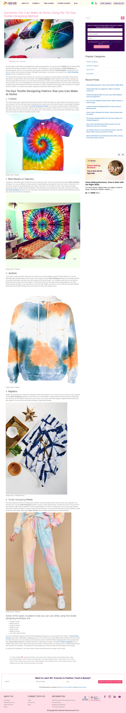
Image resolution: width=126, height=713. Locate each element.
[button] (105, 3)
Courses (36, 3)
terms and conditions (115, 42)
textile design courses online (26, 661)
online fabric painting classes (50, 659)
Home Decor (90, 69)
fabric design (39, 657)
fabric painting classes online (65, 657)
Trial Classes (49, 3)
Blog (76, 3)
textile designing (39, 661)
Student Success (64, 3)
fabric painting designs (16, 659)
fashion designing (66, 642)
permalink (40, 663)
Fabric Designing (16, 657)
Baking (97, 193)
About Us (25, 3)
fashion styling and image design (32, 659)
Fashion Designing (92, 62)
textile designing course (51, 661)
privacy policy (107, 44)
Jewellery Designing (92, 65)
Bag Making (90, 73)
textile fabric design (29, 663)
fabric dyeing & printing (50, 657)
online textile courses (64, 659)
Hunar (24, 61)
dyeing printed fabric (29, 657)
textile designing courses (65, 661)
